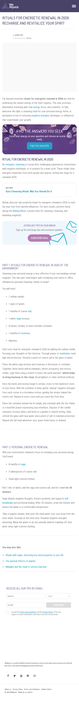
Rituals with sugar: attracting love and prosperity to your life (34, 555)
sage (18, 318)
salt (29, 311)
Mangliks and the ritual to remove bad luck (26, 566)
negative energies (40, 115)
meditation (65, 353)
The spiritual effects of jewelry (20, 561)
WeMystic (19, 35)
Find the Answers (39, 145)
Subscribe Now (39, 238)
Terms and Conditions (32, 689)
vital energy (34, 107)
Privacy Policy (18, 689)
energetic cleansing (15, 164)
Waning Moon (19, 210)
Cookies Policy (46, 689)
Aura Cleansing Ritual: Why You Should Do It (29, 191)
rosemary (25, 333)
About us (8, 689)
